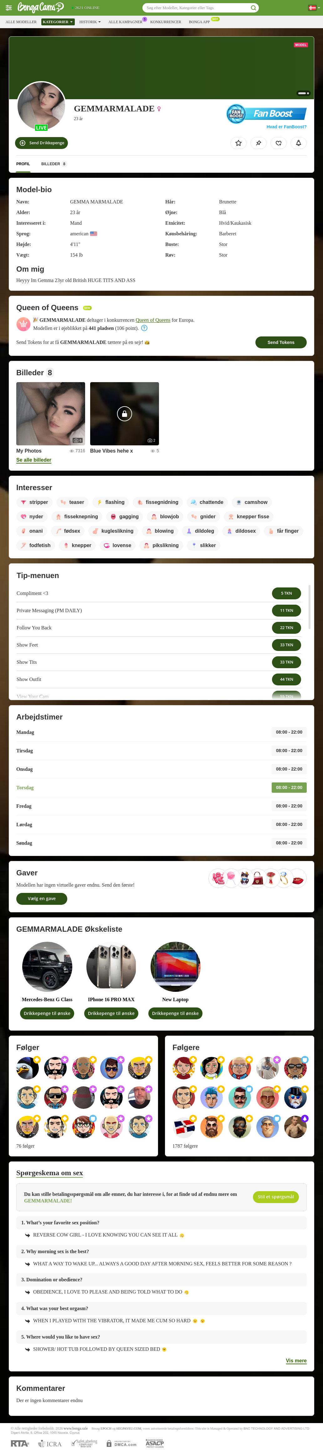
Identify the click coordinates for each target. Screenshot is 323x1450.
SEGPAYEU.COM (128, 1428)
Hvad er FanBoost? (287, 126)
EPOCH (105, 1428)
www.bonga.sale (76, 1429)
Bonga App (201, 21)
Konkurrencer (165, 22)
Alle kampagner (127, 21)
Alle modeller (21, 22)
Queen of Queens (153, 320)
